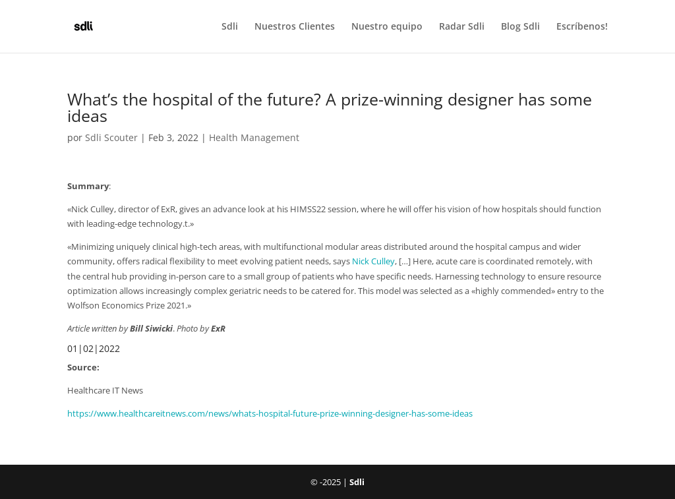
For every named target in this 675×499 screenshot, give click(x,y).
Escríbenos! (582, 27)
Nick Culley (373, 261)
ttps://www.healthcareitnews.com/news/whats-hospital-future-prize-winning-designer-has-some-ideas (273, 413)
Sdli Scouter (111, 137)
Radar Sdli (461, 27)
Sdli (229, 27)
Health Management (254, 137)
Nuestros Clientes (294, 27)
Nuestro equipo (387, 27)
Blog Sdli (520, 27)
